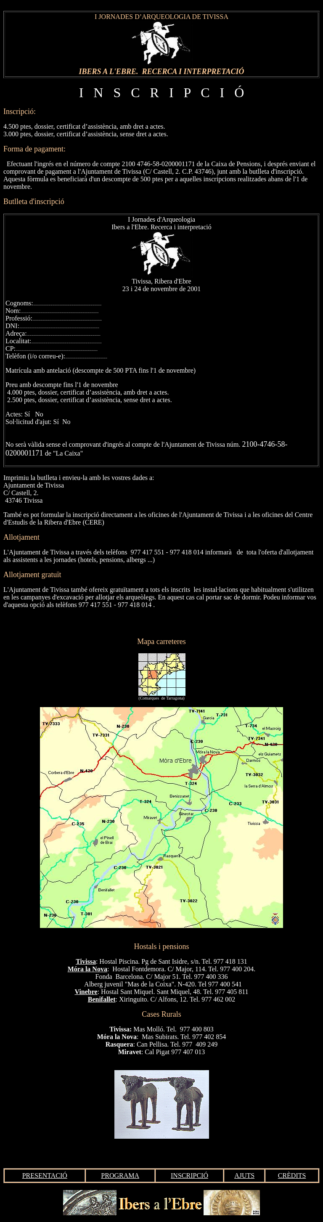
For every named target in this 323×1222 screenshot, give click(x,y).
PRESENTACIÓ (44, 1175)
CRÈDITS (292, 1175)
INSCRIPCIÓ (189, 1175)
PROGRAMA (120, 1175)
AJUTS (244, 1175)
